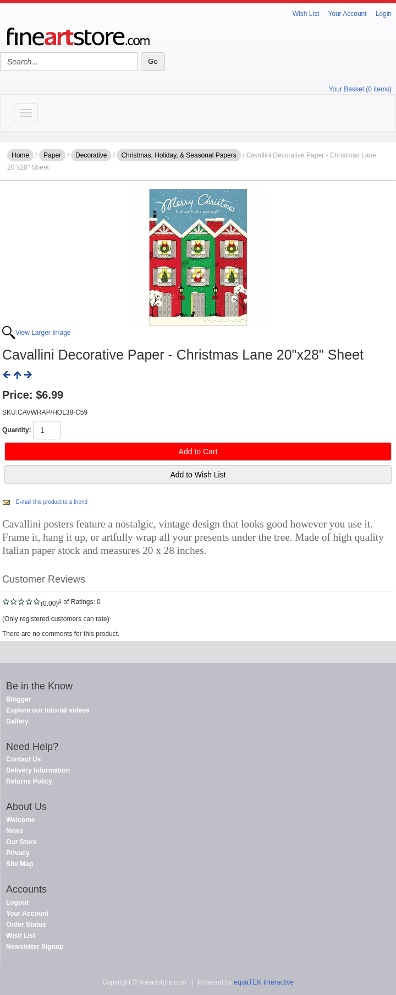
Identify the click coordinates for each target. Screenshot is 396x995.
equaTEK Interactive (264, 982)
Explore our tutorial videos (48, 710)
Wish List (306, 14)
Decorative (91, 155)
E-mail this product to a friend (51, 502)
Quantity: (16, 430)
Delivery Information (38, 770)
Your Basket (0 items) (360, 89)
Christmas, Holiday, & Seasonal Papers (178, 155)
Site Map (19, 864)
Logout (17, 902)
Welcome (20, 820)
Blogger (18, 699)
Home (20, 155)
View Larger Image (43, 332)
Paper (52, 155)
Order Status (26, 924)
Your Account (347, 14)
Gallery (17, 721)
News (14, 831)
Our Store (21, 842)
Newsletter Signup (35, 946)
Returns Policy (29, 781)
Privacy (18, 853)
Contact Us (23, 759)
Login (384, 14)
